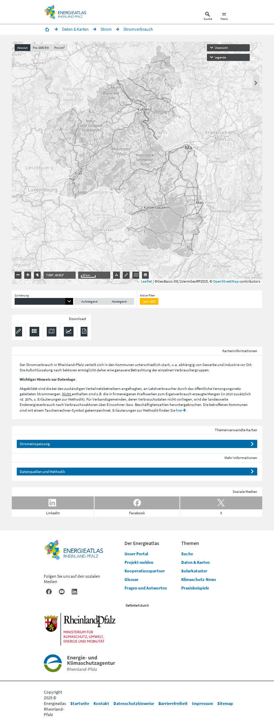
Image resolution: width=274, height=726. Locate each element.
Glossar (131, 579)
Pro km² (59, 48)
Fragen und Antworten (146, 588)
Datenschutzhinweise (133, 703)
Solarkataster (194, 570)
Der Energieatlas (142, 543)
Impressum (202, 703)
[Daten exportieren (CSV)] (34, 331)
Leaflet (146, 281)
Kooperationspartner (145, 570)
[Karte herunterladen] (51, 331)
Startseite (79, 703)
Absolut (22, 48)
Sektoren (69, 369)
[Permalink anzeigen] (18, 331)
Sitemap (225, 703)
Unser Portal (136, 553)
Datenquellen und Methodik (42, 471)
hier (179, 410)
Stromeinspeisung (35, 443)
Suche (187, 553)
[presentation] (137, 163)
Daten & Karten (195, 562)
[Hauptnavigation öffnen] (224, 17)
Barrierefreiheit (173, 703)
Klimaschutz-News (198, 579)
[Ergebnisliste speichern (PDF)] (84, 331)
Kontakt (101, 703)
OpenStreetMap (226, 281)
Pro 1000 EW (41, 48)
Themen (190, 543)
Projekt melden (139, 562)
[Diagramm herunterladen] (68, 331)
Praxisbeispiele (195, 588)
